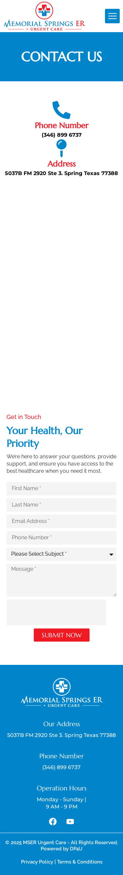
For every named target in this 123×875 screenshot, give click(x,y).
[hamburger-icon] (112, 16)
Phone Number (61, 125)
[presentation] (56, 612)
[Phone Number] (61, 110)
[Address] (61, 148)
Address (62, 164)
